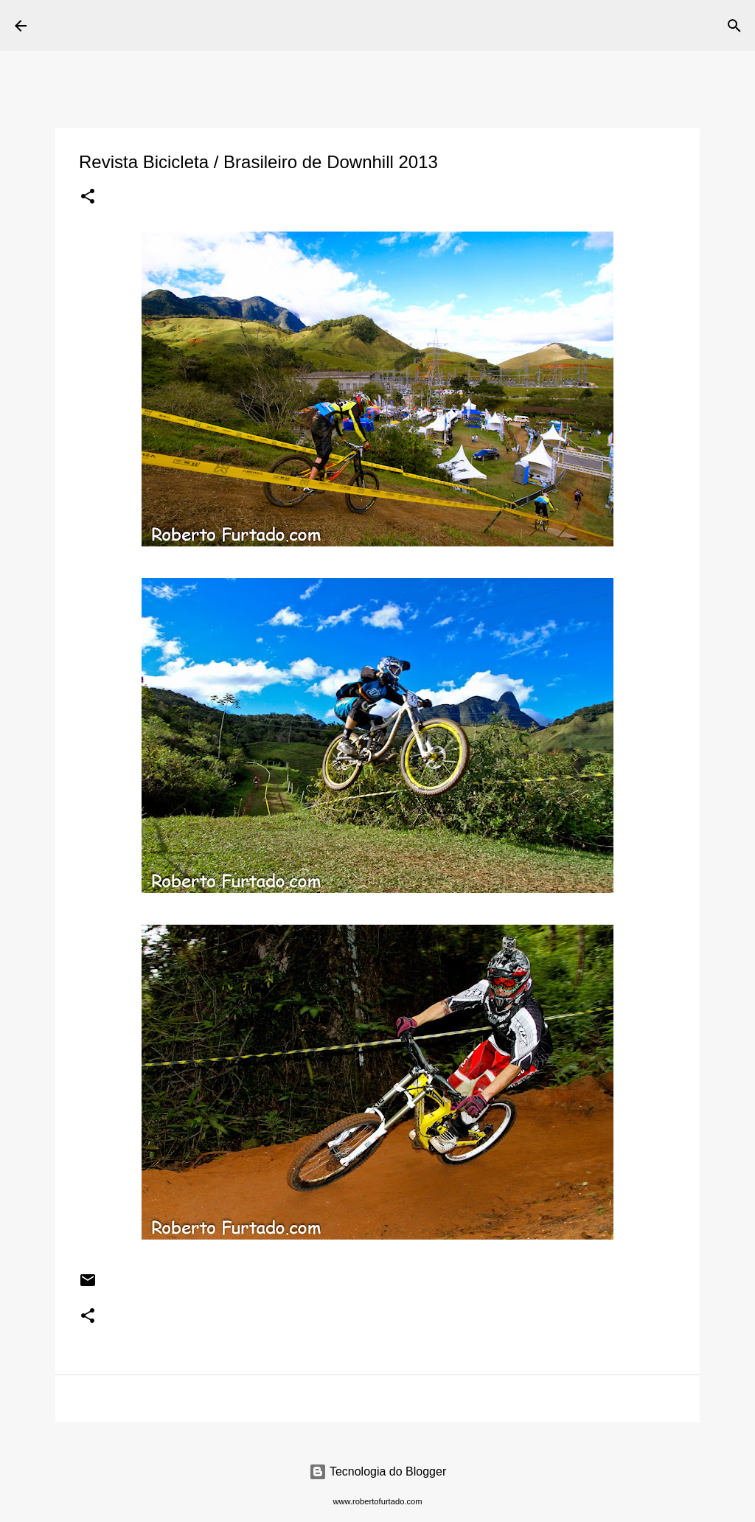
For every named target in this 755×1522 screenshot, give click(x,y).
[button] (88, 197)
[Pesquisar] (346, 26)
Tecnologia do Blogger (378, 1471)
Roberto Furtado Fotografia (183, 25)
